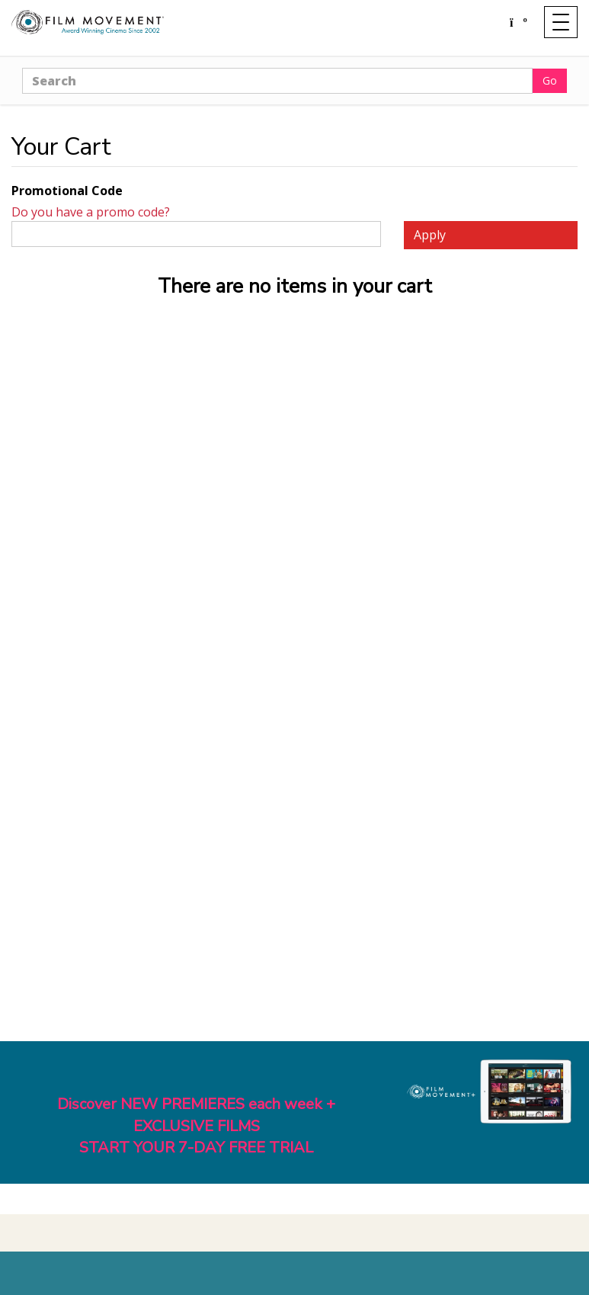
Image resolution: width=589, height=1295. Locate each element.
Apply (430, 234)
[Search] (277, 81)
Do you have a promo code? (90, 212)
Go (550, 80)
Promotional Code (67, 190)
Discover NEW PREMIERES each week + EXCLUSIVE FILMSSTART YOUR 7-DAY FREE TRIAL (196, 1126)
